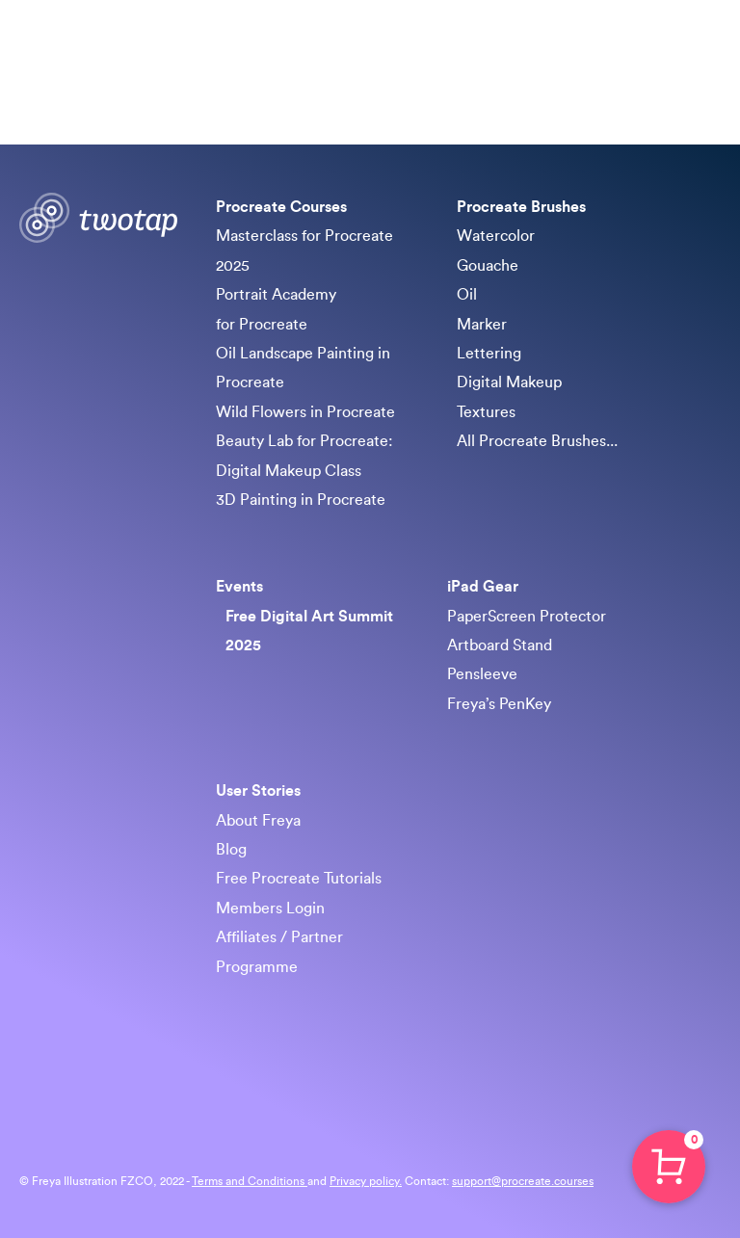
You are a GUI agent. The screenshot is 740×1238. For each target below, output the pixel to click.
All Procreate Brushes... (537, 441)
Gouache (487, 266)
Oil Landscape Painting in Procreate (303, 368)
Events (239, 586)
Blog (231, 849)
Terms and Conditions (249, 1181)
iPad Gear (482, 586)
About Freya (258, 821)
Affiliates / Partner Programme (279, 952)
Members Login (270, 908)
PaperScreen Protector (526, 616)
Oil (467, 295)
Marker (482, 324)
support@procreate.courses (523, 1181)
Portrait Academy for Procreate (276, 309)
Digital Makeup (509, 382)
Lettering (489, 353)
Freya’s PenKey (499, 704)
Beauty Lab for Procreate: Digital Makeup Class (304, 456)
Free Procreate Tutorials (299, 878)
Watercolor (496, 236)
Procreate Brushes (521, 207)
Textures (486, 412)
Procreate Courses (283, 207)
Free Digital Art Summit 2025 (309, 631)
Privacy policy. (366, 1181)
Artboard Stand (499, 645)
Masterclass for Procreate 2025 (304, 250)
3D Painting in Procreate (300, 500)
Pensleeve (482, 674)
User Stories (258, 791)
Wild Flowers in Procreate (305, 412)
